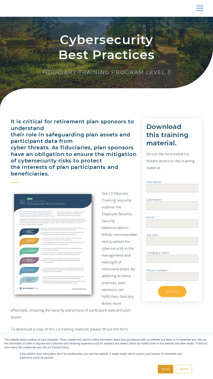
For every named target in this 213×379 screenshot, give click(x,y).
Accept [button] (165, 369)
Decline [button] (183, 369)
